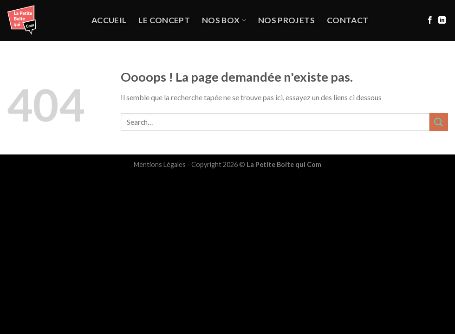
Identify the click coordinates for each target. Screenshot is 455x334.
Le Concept (164, 20)
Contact (347, 20)
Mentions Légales (160, 164)
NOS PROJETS (286, 20)
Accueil (108, 20)
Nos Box (224, 20)
